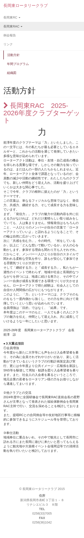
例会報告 (9, 35)
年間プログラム (18, 64)
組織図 (11, 73)
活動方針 (13, 55)
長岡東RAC (12, 26)
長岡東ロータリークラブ (25, 5)
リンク (8, 44)
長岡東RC (11, 17)
